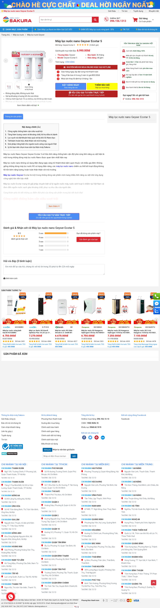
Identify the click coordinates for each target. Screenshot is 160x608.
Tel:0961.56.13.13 (7, 478)
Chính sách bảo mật (49, 440)
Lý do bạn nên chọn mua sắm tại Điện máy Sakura (29, 147)
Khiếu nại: (91, 427)
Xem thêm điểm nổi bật (27, 105)
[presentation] (5, 60)
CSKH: (90, 423)
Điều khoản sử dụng (49, 444)
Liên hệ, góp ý (7, 431)
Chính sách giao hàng (50, 431)
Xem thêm (54, 206)
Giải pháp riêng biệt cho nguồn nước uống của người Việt (32, 144)
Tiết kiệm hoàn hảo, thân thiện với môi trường (27, 141)
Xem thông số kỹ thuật (29, 87)
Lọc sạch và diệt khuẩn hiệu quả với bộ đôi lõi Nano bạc (31, 138)
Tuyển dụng (138, 11)
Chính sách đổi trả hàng (51, 435)
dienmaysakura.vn (41, 606)
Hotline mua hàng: (95, 419)
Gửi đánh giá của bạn (88, 239)
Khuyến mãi (154, 11)
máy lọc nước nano (65, 166)
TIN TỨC (125, 29)
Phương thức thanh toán (51, 419)
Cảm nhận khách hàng (10, 427)
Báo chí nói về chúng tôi (146, 29)
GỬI (74, 456)
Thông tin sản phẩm (13, 116)
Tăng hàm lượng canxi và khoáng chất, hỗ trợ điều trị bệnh (32, 134)
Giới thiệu (112, 11)
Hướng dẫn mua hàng (50, 423)
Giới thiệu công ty (8, 419)
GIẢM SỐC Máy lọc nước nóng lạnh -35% (96, 29)
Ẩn (39, 127)
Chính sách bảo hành (50, 427)
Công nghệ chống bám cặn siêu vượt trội (25, 131)
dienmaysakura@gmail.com (60, 603)
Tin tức (124, 11)
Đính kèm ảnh (10, 278)
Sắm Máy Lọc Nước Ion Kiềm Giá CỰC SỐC (54, 29)
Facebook (125, 419)
